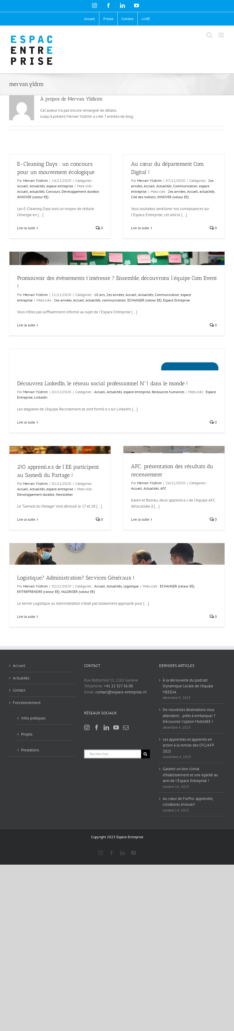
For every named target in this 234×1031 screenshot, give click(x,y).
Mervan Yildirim (35, 180)
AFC (163, 488)
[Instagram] (87, 727)
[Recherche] (145, 754)
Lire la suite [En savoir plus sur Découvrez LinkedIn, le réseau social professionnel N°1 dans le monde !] (26, 422)
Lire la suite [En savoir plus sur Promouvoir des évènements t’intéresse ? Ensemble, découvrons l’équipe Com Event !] (26, 325)
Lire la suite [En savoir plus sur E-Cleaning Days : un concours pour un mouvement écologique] (26, 228)
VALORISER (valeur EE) (78, 591)
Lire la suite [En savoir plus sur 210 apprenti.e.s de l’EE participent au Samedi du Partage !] (26, 519)
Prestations (30, 750)
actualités (37, 191)
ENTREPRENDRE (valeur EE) (38, 591)
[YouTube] (116, 727)
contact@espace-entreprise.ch (121, 692)
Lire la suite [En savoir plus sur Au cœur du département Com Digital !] (140, 228)
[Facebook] (96, 727)
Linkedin (41, 397)
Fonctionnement (27, 702)
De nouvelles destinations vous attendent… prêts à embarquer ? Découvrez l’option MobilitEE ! (189, 715)
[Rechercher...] (112, 754)
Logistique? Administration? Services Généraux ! (75, 577)
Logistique (131, 586)
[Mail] (126, 727)
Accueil (22, 186)
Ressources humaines (168, 392)
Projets (26, 734)
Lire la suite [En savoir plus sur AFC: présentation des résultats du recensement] (140, 519)
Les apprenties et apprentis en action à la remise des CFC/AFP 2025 (188, 745)
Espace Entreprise (176, 300)
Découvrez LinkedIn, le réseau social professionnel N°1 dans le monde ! (102, 383)
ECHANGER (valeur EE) (144, 300)
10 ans (99, 294)
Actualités (37, 186)
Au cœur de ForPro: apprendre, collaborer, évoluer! (188, 801)
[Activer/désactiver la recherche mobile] (209, 35)
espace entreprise (59, 186)
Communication (167, 294)
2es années (115, 294)
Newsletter (64, 494)
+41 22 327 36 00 (118, 686)
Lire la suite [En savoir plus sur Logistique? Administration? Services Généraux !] (26, 616)
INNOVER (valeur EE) (32, 197)
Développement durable (80, 191)
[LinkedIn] (106, 727)
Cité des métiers (143, 197)
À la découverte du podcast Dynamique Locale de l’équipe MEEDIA (188, 686)
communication (114, 300)
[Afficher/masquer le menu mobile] (221, 35)
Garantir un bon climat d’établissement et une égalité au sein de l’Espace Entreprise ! (190, 774)
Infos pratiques (33, 718)
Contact (19, 690)
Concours (53, 191)
